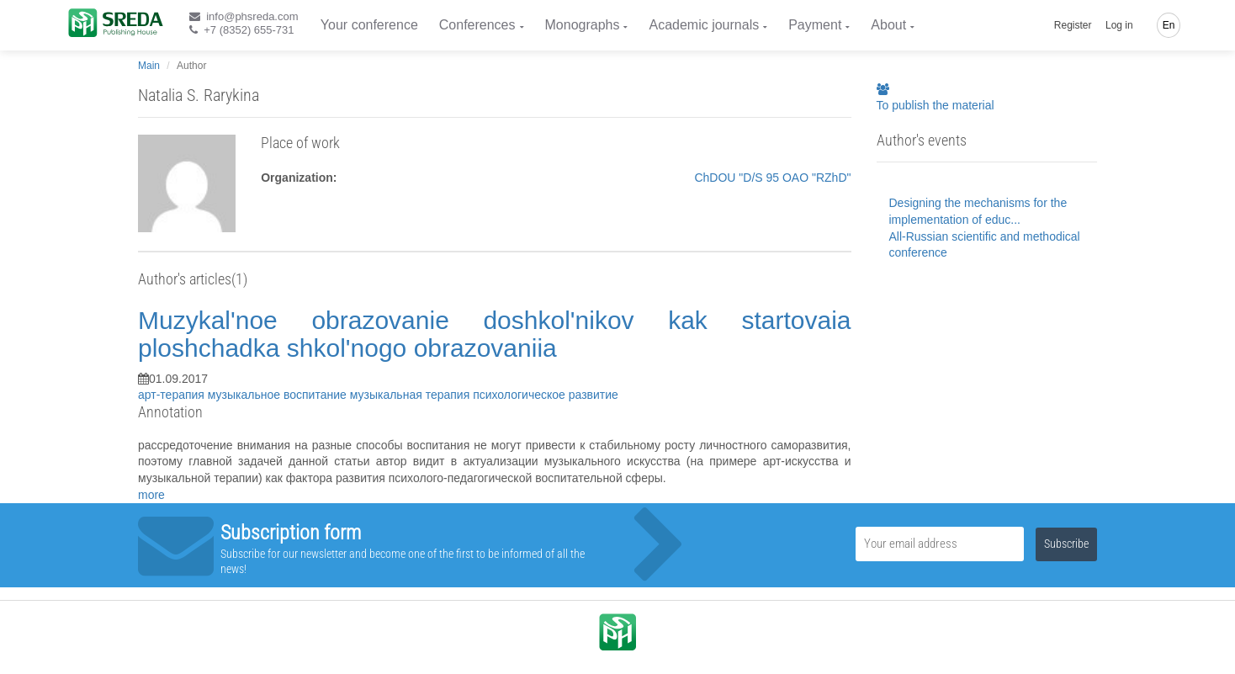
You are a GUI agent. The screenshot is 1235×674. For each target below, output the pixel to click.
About (888, 25)
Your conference (369, 25)
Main (149, 66)
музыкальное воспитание (279, 394)
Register (1073, 25)
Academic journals (704, 25)
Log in (1119, 25)
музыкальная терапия (411, 394)
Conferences (477, 25)
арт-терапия (173, 394)
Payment (814, 25)
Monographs (582, 25)
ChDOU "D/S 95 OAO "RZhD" (772, 177)
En (1169, 25)
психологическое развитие (545, 394)
